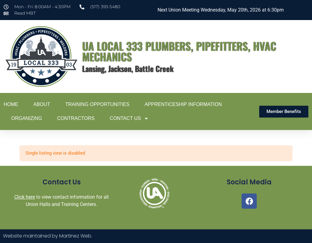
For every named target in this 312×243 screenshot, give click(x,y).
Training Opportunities (97, 104)
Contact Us (129, 118)
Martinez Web (75, 235)
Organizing (26, 118)
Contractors (75, 118)
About (41, 104)
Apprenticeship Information (183, 104)
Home (11, 104)
